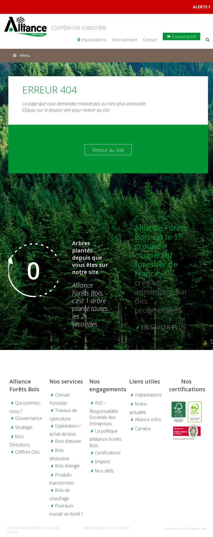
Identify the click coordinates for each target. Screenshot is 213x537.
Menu (21, 55)
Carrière (143, 429)
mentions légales (94, 528)
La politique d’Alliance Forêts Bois (105, 438)
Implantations (92, 39)
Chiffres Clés (27, 452)
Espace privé (181, 36)
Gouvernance (28, 418)
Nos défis (104, 471)
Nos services (66, 381)
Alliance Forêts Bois (24, 385)
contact (125, 528)
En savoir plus (163, 327)
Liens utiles (144, 381)
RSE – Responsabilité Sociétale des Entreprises (103, 413)
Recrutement (124, 39)
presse (113, 528)
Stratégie (23, 427)
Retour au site (108, 150)
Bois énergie (67, 466)
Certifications (108, 453)
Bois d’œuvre (68, 441)
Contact (150, 39)
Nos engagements (106, 385)
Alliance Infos (148, 419)
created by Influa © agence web (185, 528)
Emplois (102, 462)
